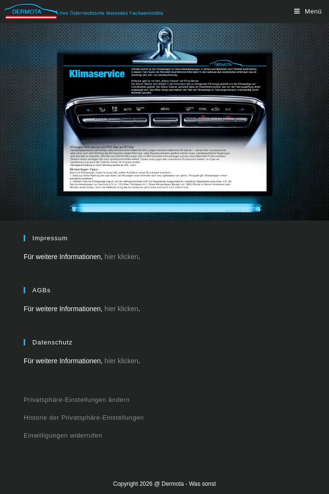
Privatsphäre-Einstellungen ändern (76, 399)
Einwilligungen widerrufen (63, 435)
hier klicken (121, 257)
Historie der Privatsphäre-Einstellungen (84, 417)
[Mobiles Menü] (308, 11)
